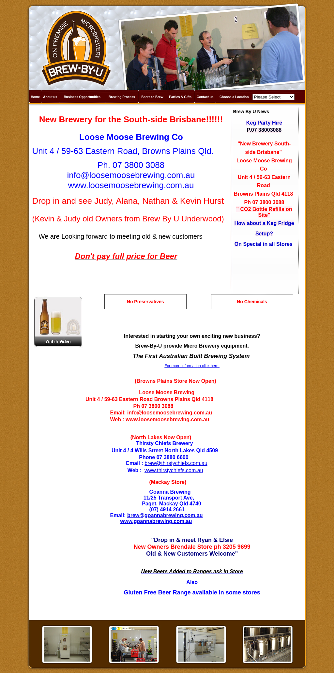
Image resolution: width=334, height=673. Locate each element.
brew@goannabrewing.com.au (165, 515)
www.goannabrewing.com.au (156, 521)
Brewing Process (122, 97)
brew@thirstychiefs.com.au (175, 463)
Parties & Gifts (180, 97)
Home (35, 97)
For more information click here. (192, 366)
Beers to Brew (152, 97)
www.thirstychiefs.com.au (173, 470)
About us (50, 97)
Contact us (205, 97)
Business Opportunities (82, 97)
